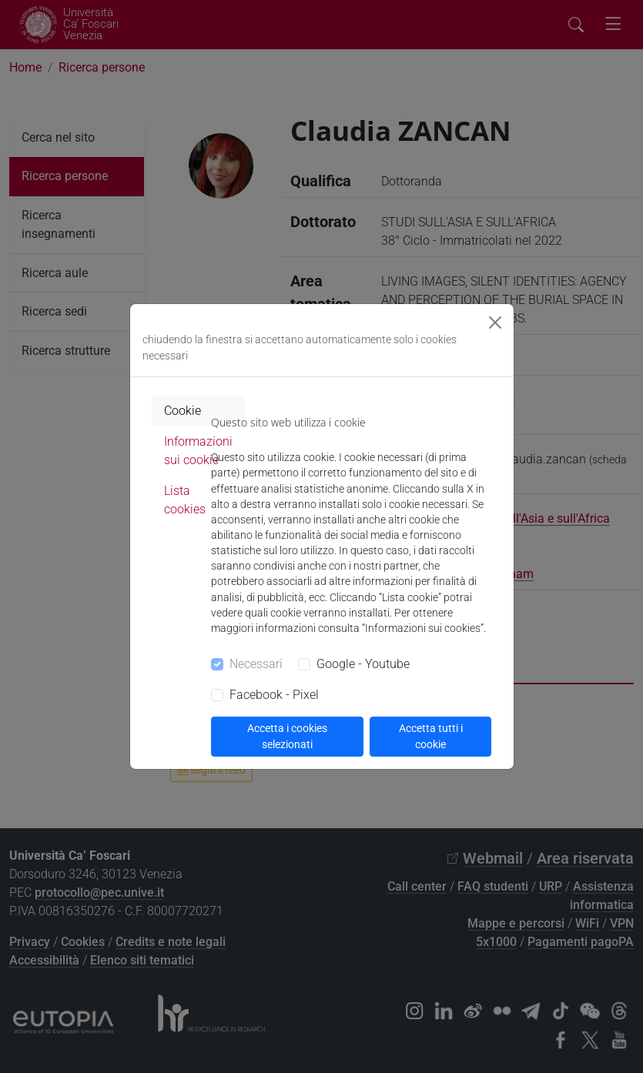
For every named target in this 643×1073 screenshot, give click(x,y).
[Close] (495, 322)
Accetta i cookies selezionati (287, 736)
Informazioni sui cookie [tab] (198, 450)
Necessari (256, 664)
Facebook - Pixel (274, 694)
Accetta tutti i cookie (431, 736)
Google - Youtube (363, 664)
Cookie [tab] (182, 410)
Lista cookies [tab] (185, 499)
